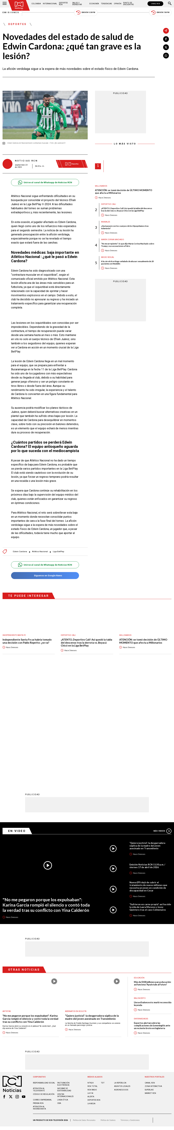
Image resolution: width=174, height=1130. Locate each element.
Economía (94, 4)
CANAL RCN (155, 4)
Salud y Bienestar (77, 4)
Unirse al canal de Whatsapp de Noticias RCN (45, 182)
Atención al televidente (39, 978)
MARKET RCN (150, 981)
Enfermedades (141, 907)
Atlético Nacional (40, 551)
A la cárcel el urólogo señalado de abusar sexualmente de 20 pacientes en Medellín (127, 262)
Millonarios (101, 186)
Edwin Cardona (20, 551)
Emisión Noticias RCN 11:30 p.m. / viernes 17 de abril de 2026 (147, 754)
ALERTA (91, 985)
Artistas (7, 899)
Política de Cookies (108, 1008)
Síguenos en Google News (45, 575)
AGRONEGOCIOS (121, 978)
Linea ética (62, 988)
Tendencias (106, 4)
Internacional (50, 4)
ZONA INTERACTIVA (153, 974)
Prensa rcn (38, 991)
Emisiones (11, 12)
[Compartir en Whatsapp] (166, 55)
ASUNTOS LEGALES (122, 974)
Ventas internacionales (65, 983)
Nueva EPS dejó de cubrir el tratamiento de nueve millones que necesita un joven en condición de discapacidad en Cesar (148, 774)
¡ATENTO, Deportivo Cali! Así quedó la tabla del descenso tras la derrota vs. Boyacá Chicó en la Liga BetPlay (126, 209)
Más (162, 719)
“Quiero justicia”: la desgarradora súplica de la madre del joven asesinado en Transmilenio (147, 734)
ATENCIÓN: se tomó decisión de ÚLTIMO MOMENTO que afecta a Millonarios (123, 191)
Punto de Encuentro (128, 4)
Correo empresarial (42, 988)
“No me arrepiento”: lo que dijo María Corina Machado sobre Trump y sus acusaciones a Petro (127, 245)
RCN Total (93, 974)
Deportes (17, 24)
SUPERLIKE (149, 978)
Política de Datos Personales (84, 1008)
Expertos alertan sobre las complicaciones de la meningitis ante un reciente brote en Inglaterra (152, 914)
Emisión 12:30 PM (85, 12)
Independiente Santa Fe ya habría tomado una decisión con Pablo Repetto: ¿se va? (27, 641)
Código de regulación (43, 982)
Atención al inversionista (39, 996)
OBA (59, 991)
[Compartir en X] (166, 47)
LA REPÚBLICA (120, 971)
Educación (139, 866)
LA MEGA (91, 992)
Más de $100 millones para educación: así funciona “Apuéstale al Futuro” (152, 871)
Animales (105, 222)
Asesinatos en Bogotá (75, 899)
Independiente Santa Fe (14, 635)
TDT (103, 971)
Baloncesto (140, 886)
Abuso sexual (107, 257)
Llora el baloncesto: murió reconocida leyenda (152, 891)
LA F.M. (91, 981)
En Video (17, 719)
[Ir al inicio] (19, 5)
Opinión (117, 4)
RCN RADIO (92, 978)
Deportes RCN (63, 4)
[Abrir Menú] (5, 3)
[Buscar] (169, 4)
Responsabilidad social (44, 971)
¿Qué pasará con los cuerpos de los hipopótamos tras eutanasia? (125, 227)
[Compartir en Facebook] (166, 39)
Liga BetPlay (58, 551)
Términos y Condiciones (130, 1008)
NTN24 (90, 971)
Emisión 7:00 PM (160, 12)
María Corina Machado (112, 239)
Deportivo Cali (108, 204)
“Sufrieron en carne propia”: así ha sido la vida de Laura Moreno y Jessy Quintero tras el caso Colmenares (150, 795)
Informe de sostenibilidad (64, 978)
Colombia (36, 4)
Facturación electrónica (63, 972)
